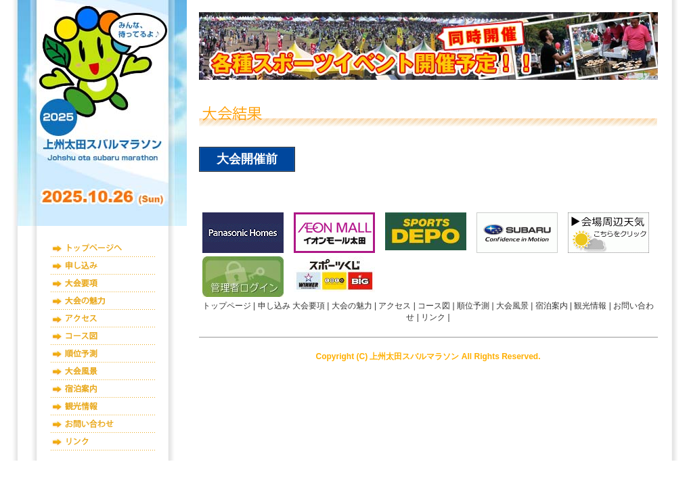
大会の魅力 (103, 301)
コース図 (103, 336)
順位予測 (103, 354)
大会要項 (103, 283)
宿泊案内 (103, 389)
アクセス (103, 318)
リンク (103, 441)
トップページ (103, 248)
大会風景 (103, 371)
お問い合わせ (103, 424)
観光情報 (103, 406)
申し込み (103, 266)
